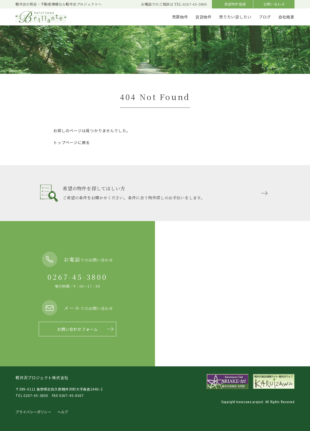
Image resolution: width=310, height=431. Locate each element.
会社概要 (286, 17)
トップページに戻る (71, 142)
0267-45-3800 (77, 277)
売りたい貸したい (235, 17)
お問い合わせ (274, 4)
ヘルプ (62, 411)
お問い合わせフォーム (77, 329)
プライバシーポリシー (33, 411)
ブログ (265, 17)
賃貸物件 (203, 17)
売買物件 (180, 17)
